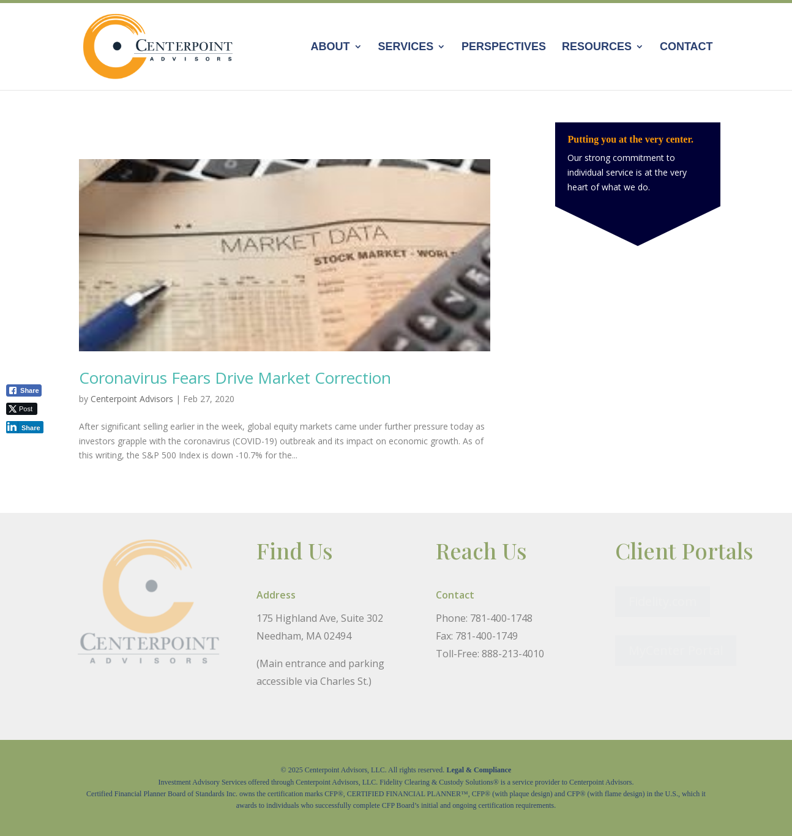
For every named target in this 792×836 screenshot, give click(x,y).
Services (405, 47)
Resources (597, 47)
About (330, 47)
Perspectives (503, 47)
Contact (686, 47)
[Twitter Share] (21, 409)
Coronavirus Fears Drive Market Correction (235, 378)
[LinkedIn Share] (24, 427)
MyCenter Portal (676, 650)
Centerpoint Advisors (132, 399)
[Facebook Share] (24, 390)
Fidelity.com (663, 601)
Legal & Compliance (478, 770)
